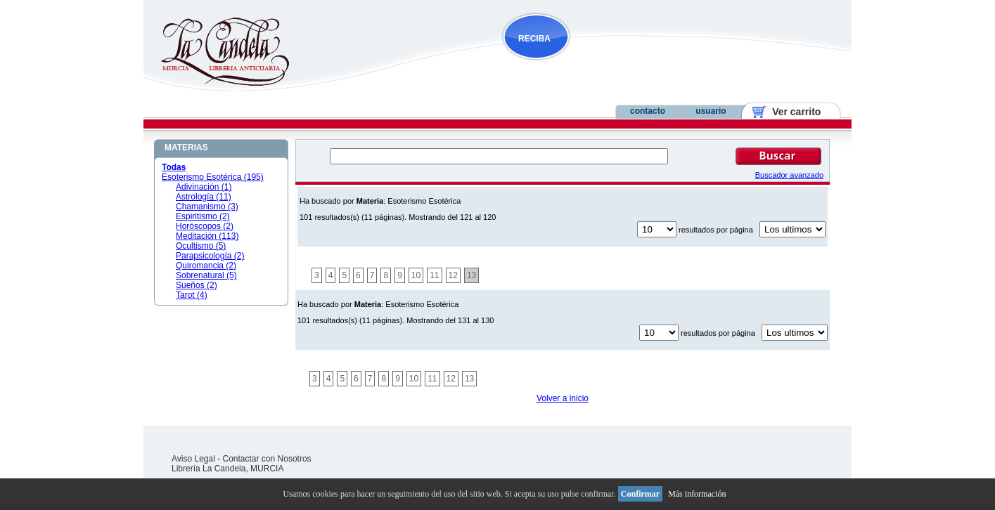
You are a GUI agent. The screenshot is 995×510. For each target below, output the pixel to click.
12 (453, 275)
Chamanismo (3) (207, 206)
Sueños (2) (196, 285)
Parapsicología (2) (210, 256)
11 (434, 275)
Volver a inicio (563, 398)
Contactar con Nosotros (267, 459)
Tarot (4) (191, 295)
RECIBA (534, 39)
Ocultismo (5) (201, 246)
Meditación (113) (207, 236)
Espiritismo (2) (203, 216)
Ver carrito (791, 111)
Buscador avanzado (789, 175)
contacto (647, 111)
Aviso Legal (193, 459)
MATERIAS (186, 147)
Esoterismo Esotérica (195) (213, 177)
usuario (710, 111)
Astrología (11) (203, 197)
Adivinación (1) (203, 187)
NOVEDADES (607, 66)
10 (416, 275)
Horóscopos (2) (204, 226)
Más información (697, 494)
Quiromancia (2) (206, 265)
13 (471, 275)
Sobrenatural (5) (206, 275)
